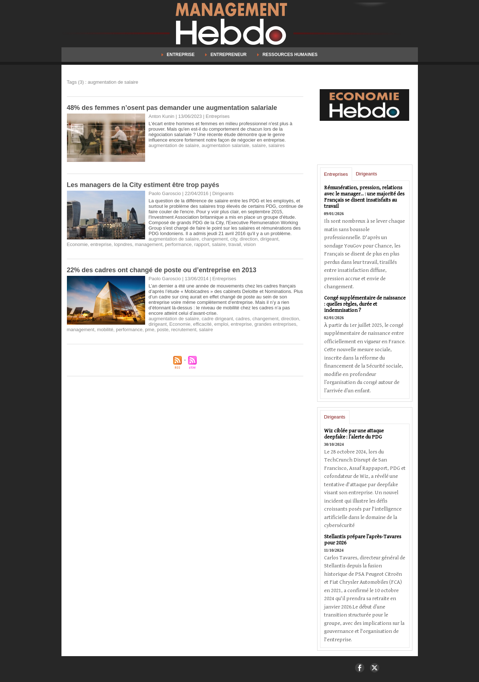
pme (149, 329)
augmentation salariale (226, 145)
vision (250, 244)
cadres (243, 318)
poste (162, 329)
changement (215, 239)
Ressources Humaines (287, 54)
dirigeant (269, 239)
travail (234, 244)
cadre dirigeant (217, 318)
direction (249, 239)
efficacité (202, 324)
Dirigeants (366, 174)
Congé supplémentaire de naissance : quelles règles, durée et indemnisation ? (365, 304)
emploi (221, 324)
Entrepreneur (226, 54)
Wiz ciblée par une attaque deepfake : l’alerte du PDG (354, 434)
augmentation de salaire (174, 145)
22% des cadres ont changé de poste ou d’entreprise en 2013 (161, 270)
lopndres (123, 244)
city (233, 239)
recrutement (183, 329)
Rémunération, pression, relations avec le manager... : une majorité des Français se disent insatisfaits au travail (364, 197)
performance (178, 244)
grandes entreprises (275, 324)
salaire (259, 145)
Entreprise (178, 54)
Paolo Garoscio (165, 193)
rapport (201, 244)
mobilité (105, 329)
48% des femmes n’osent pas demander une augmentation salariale (172, 107)
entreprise (101, 244)
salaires (276, 145)
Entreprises (336, 174)
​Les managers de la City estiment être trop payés (143, 185)
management (149, 244)
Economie (77, 244)
